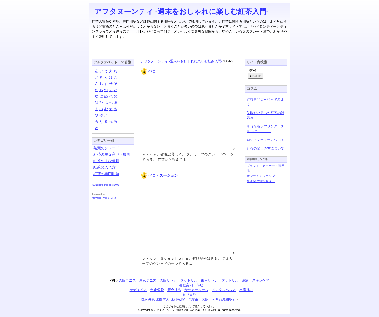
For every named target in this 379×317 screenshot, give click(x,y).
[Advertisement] (189, 47)
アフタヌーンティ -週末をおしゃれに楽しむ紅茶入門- (181, 11)
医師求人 (162, 299)
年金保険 (157, 290)
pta (212, 299)
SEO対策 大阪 (196, 299)
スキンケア (260, 280)
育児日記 (189, 294)
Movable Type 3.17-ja (104, 197)
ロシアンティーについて (265, 140)
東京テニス (147, 280)
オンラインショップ (261, 175)
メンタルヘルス (224, 290)
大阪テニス (127, 280)
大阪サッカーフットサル (178, 280)
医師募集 (148, 299)
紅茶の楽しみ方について (265, 148)
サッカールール (196, 290)
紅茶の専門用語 (106, 174)
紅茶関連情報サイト (261, 181)
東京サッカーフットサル (219, 280)
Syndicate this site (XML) (106, 184)
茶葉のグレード (106, 148)
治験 (245, 280)
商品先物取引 (225, 299)
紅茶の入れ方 (104, 167)
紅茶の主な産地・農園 (111, 154)
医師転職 (177, 299)
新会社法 (174, 290)
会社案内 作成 (191, 285)
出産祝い (246, 290)
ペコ (152, 71)
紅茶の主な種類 (106, 161)
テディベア (138, 290)
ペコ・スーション (163, 175)
